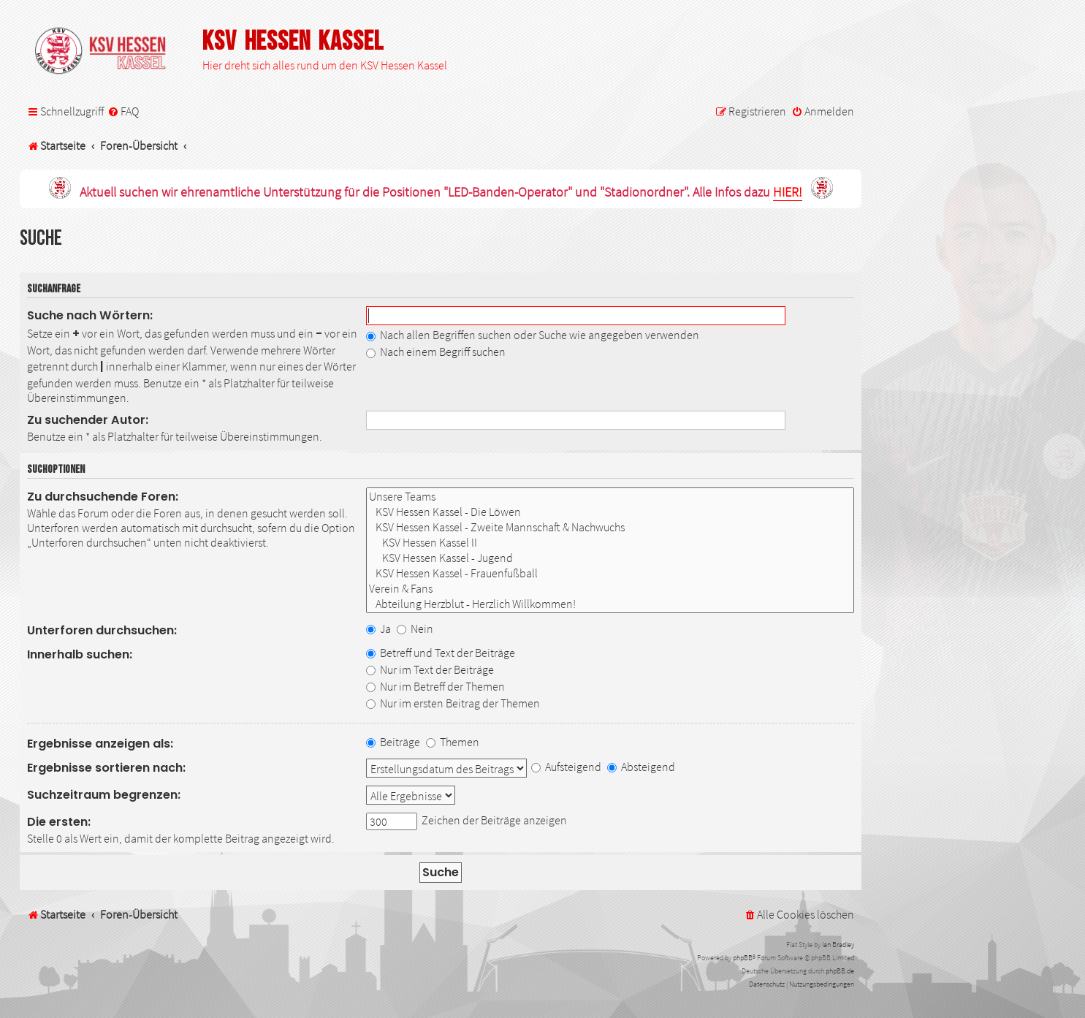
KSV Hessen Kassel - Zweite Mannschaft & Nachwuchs (610, 527)
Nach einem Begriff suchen (436, 351)
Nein (415, 628)
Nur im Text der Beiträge (430, 669)
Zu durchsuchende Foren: (102, 496)
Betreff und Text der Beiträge (440, 652)
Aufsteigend (566, 766)
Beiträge (393, 741)
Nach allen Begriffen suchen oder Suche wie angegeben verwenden (532, 334)
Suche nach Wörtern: (90, 315)
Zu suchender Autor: (87, 419)
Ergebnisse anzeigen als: (100, 743)
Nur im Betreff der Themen (435, 686)
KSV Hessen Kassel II (610, 542)
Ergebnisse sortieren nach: (106, 767)
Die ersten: (59, 821)
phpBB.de (840, 971)
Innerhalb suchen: (79, 654)
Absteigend (641, 766)
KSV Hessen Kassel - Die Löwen (610, 512)
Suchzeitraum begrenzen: (103, 794)
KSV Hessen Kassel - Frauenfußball (610, 573)
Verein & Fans (610, 588)
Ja (378, 628)
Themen (452, 741)
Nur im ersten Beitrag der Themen (453, 703)
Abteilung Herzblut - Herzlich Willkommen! (610, 604)
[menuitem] (123, 111)
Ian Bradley (838, 944)
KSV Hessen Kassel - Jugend (610, 558)
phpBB (743, 957)
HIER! (787, 192)
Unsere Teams (610, 496)
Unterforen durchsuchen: (102, 630)
